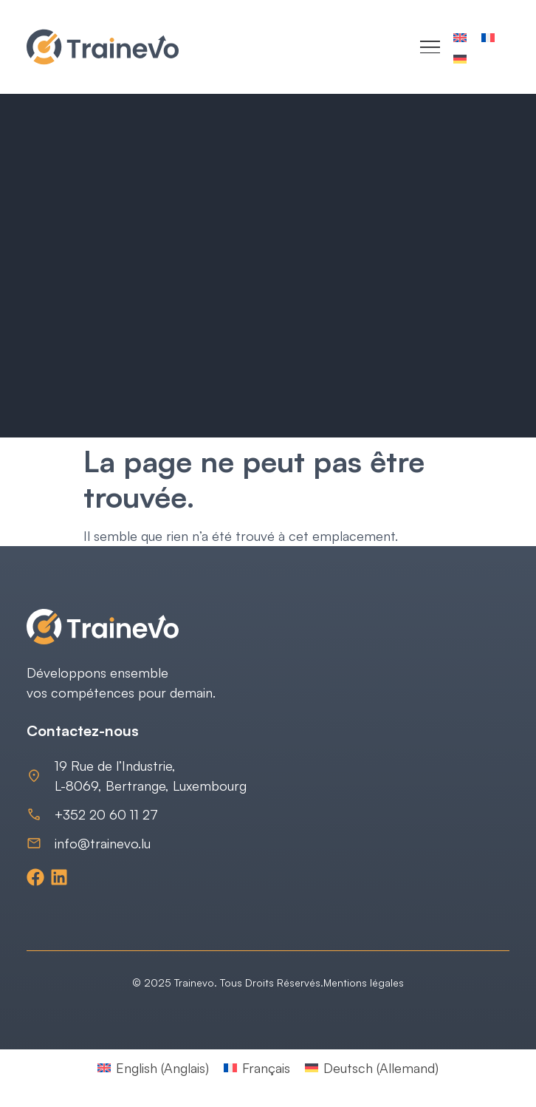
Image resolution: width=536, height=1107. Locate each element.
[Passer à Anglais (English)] (153, 1067)
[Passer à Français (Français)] (257, 1067)
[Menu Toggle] (430, 47)
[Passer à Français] (488, 36)
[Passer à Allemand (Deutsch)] (372, 1067)
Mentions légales (363, 982)
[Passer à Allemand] (460, 58)
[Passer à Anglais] (460, 36)
